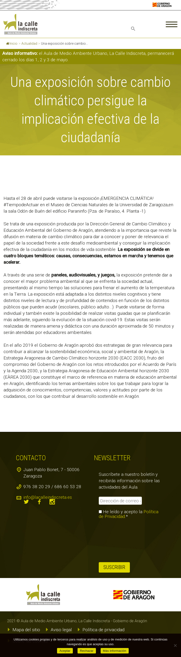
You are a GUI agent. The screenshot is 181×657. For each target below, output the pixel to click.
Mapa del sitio (26, 629)
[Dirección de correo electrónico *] (120, 501)
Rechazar (87, 651)
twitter (26, 502)
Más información (114, 651)
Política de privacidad (103, 629)
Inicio (11, 43)
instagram (52, 502)
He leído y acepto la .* (128, 514)
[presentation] (118, 541)
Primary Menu (171, 24)
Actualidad (29, 43)
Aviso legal (61, 629)
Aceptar (64, 651)
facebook (39, 502)
